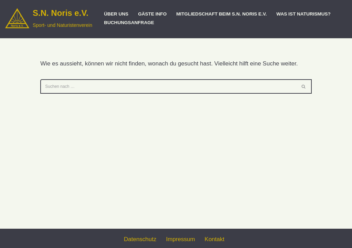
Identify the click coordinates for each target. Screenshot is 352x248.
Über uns (116, 14)
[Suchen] (168, 86)
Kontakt (215, 239)
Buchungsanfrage (129, 22)
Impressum (180, 239)
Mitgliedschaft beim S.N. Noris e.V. (221, 14)
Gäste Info (152, 14)
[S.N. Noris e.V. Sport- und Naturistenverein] (48, 18)
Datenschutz (140, 239)
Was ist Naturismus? (303, 14)
